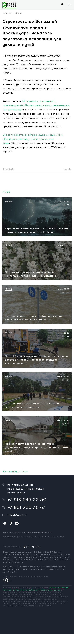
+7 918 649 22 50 (27, 499)
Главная (7, 13)
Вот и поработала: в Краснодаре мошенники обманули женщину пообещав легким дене (32, 139)
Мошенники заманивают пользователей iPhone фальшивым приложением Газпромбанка (35, 105)
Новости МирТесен (15, 471)
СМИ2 (6, 192)
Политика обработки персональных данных (38, 590)
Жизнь (18, 13)
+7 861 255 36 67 (26, 507)
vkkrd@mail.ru (16, 514)
